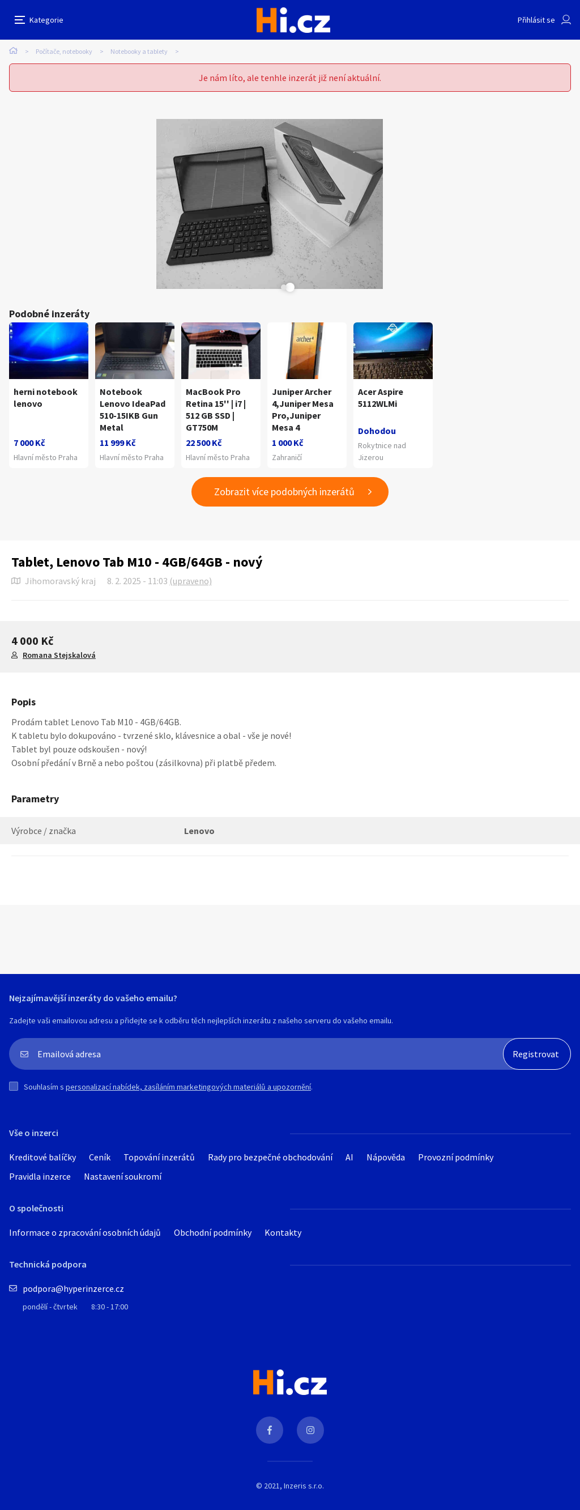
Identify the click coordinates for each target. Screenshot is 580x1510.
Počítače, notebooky (64, 51)
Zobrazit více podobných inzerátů (284, 491)
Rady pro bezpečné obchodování (270, 1157)
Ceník (99, 1157)
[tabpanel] (156, 204)
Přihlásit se (536, 20)
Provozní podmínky (455, 1157)
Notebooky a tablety (139, 51)
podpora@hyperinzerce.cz (73, 1288)
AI (349, 1157)
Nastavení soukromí (122, 1176)
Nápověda (385, 1157)
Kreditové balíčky (42, 1157)
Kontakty (283, 1232)
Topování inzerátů (159, 1157)
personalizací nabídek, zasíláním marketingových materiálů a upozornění (188, 1087)
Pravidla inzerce (40, 1176)
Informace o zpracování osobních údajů (85, 1232)
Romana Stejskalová (59, 655)
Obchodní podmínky (212, 1232)
